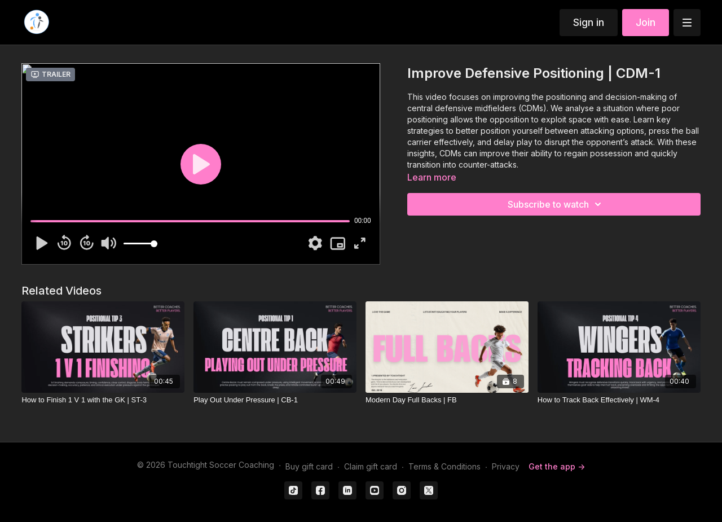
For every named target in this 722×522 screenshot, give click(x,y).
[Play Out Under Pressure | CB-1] (274, 400)
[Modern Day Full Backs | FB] (447, 400)
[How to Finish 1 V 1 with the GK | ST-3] (102, 400)
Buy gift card (309, 466)
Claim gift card (370, 466)
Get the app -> (557, 466)
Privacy (506, 466)
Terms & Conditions (444, 466)
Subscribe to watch (556, 204)
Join (645, 22)
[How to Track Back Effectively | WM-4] (619, 400)
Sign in (588, 22)
